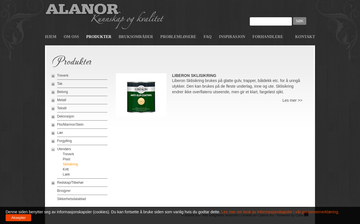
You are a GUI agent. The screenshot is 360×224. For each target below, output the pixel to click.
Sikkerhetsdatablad (71, 199)
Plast (66, 159)
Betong (62, 92)
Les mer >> (292, 100)
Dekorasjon (65, 116)
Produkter (98, 37)
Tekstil (61, 108)
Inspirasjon (232, 37)
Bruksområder (136, 37)
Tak (59, 84)
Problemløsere (178, 37)
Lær (60, 133)
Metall (61, 100)
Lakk (66, 174)
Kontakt (305, 37)
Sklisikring (70, 164)
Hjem (50, 37)
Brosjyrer (64, 191)
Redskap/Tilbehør (70, 183)
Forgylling (64, 141)
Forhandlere (268, 37)
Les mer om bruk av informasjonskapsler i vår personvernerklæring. (279, 212)
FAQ (208, 37)
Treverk (62, 75)
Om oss (71, 37)
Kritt (66, 169)
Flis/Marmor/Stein (70, 125)
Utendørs (64, 149)
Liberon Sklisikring (194, 75)
